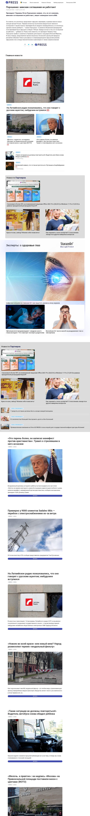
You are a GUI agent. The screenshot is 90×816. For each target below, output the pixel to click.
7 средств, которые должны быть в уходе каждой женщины (31, 411)
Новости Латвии (46, 2)
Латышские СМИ (71, 2)
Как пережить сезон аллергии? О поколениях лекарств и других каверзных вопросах (62, 233)
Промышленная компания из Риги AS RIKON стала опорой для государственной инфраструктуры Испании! (47, 427)
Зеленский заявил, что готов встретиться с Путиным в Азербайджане (39, 165)
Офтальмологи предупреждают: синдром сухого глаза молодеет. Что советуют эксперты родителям (25, 332)
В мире (23, 2)
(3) (8, 145)
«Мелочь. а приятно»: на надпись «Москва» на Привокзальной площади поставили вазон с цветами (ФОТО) (20, 141)
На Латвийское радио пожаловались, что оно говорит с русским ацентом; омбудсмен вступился (33, 109)
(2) (48, 110)
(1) (28, 156)
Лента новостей (34, 2)
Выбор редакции (58, 2)
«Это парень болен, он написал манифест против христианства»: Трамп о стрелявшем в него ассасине (49, 141)
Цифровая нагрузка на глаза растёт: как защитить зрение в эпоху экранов (33, 303)
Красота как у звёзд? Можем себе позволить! (23, 232)
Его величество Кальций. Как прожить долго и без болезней (31, 419)
